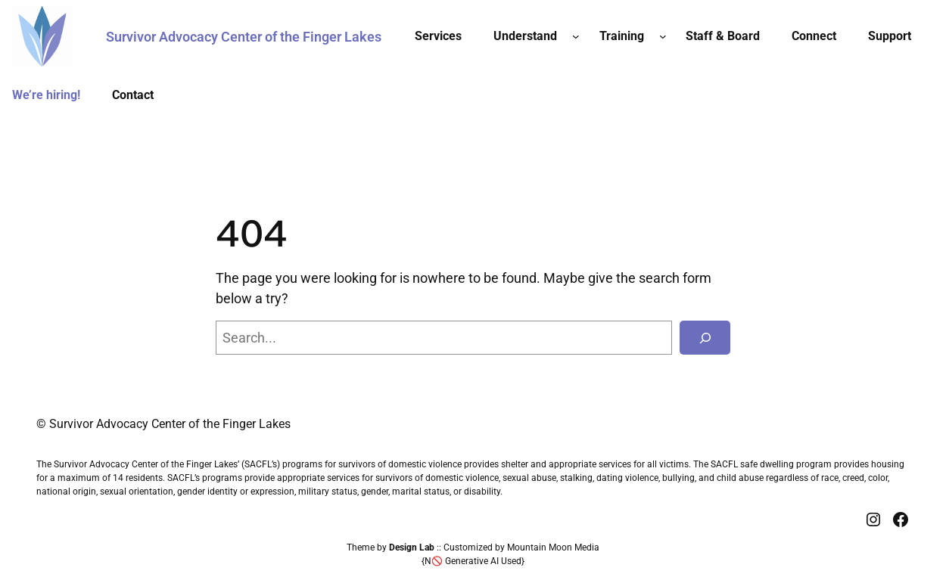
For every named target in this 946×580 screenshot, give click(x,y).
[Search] (705, 338)
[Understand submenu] (576, 36)
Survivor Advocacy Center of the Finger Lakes (243, 37)
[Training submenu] (663, 36)
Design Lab (411, 547)
